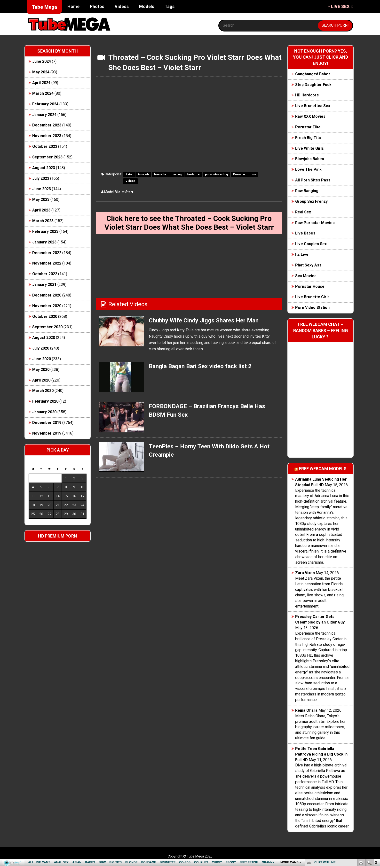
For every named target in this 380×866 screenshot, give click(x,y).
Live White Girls (309, 148)
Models (146, 6)
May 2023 (40, 199)
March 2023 (43, 220)
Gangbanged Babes (313, 74)
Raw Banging (306, 190)
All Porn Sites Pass (312, 180)
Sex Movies (306, 275)
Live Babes (305, 233)
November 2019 (46, 433)
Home (73, 6)
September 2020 (47, 327)
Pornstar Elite (308, 127)
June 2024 (41, 61)
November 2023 (46, 135)
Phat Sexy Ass (308, 265)
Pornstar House (310, 286)
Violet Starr (124, 192)
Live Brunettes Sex (312, 105)
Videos (122, 6)
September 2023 (47, 157)
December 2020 (46, 295)
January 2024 (44, 114)
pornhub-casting (216, 174)
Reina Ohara (306, 710)
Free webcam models (323, 468)
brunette (160, 174)
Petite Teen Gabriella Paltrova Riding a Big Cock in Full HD (321, 754)
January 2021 (44, 284)
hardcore (193, 174)
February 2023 (45, 231)
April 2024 (41, 82)
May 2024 (40, 72)
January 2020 (44, 412)
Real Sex (303, 212)
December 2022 (46, 252)
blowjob (143, 174)
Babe (129, 174)
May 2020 (40, 369)
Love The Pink (308, 169)
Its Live (302, 254)
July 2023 (40, 178)
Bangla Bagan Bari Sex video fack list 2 (200, 366)
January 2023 (44, 242)
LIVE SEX (340, 6)
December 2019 (46, 422)
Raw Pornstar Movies (315, 222)
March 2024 (43, 93)
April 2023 (41, 210)
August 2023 (43, 167)
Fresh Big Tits (308, 137)
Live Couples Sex (311, 244)
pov (253, 174)
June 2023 (41, 189)
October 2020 (44, 316)
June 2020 (41, 359)
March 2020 (43, 390)
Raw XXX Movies (310, 116)
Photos (97, 6)
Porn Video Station (312, 307)
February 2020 (45, 401)
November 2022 (46, 263)
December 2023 (46, 125)
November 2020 (46, 306)
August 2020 (43, 337)
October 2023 (44, 146)
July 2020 (40, 348)
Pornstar (239, 174)
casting (177, 174)
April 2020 (41, 380)
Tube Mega (44, 7)
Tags (169, 6)
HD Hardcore (307, 95)
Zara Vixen (305, 572)
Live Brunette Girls (312, 297)
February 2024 (45, 104)
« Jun (32, 522)
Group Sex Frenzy (311, 201)
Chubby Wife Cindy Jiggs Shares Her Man (204, 320)
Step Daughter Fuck (313, 84)
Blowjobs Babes (309, 158)
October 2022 (44, 274)
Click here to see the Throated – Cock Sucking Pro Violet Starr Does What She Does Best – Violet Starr (189, 222)
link (376, 790)
